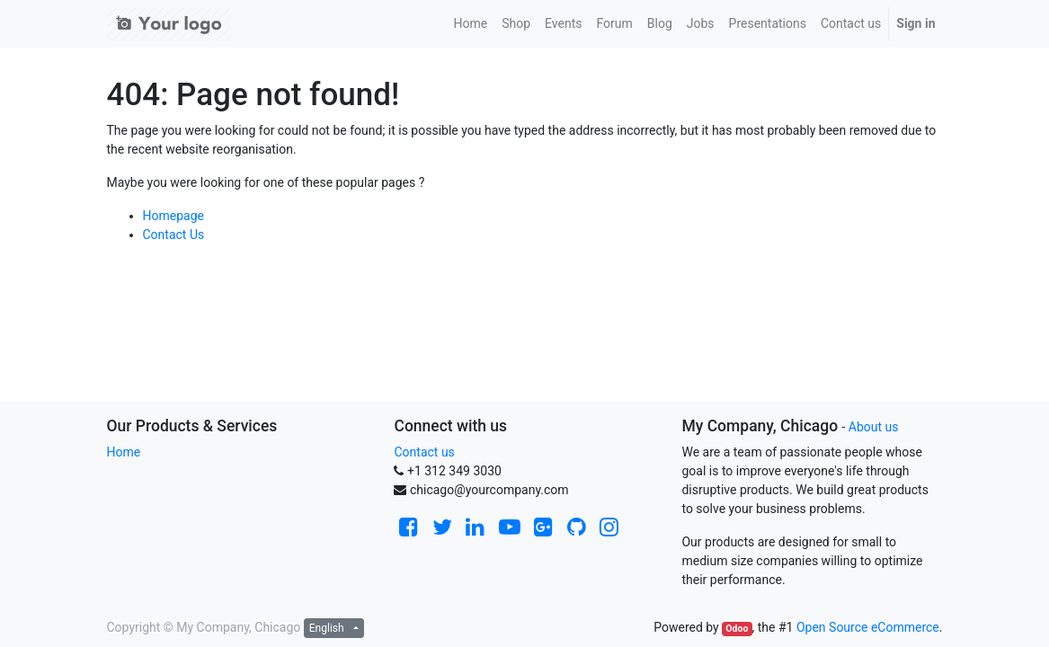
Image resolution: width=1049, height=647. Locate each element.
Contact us (424, 452)
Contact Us (174, 234)
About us (874, 427)
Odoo (736, 628)
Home (124, 452)
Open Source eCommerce (867, 627)
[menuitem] (470, 23)
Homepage (173, 215)
